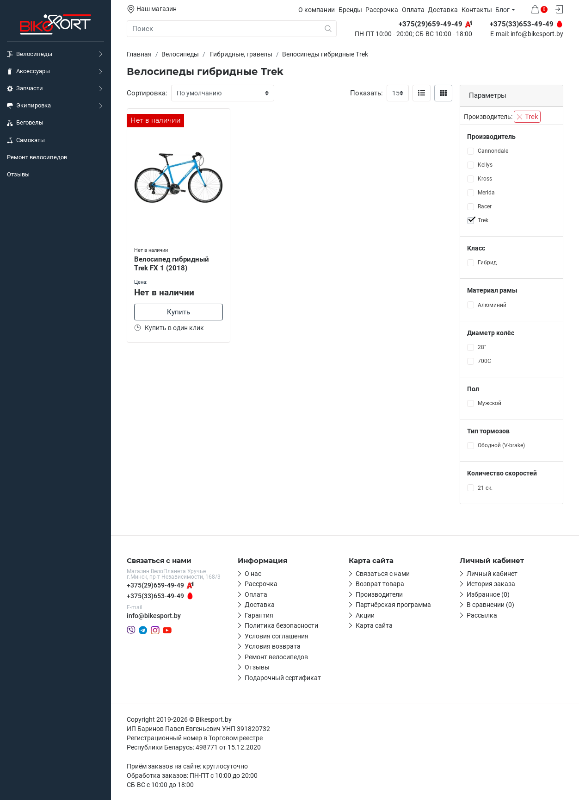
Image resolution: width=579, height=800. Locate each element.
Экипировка (29, 105)
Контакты (477, 9)
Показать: (366, 93)
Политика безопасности (281, 625)
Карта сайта (374, 625)
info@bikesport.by (537, 34)
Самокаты (26, 140)
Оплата (413, 9)
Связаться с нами (383, 573)
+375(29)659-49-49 (155, 585)
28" (482, 347)
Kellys (485, 165)
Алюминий (492, 305)
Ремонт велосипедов (37, 157)
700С (484, 361)
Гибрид (487, 262)
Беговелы (25, 122)
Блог (502, 9)
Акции (365, 615)
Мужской (489, 403)
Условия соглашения (276, 636)
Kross (485, 178)
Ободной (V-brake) (501, 445)
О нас (253, 573)
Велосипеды (29, 54)
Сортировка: (147, 93)
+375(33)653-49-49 (155, 596)
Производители (379, 594)
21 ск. (485, 488)
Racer (485, 206)
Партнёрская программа (393, 604)
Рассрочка (381, 9)
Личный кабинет (492, 573)
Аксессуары (28, 71)
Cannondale (493, 151)
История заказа (491, 584)
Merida (486, 192)
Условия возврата (273, 646)
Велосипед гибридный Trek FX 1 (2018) (171, 263)
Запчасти (25, 88)
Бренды (350, 9)
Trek (527, 116)
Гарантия (259, 615)
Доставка (443, 9)
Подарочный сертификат (283, 677)
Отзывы (18, 174)
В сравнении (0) (490, 604)
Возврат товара (380, 584)
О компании (316, 9)
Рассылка (482, 615)
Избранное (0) (488, 594)
